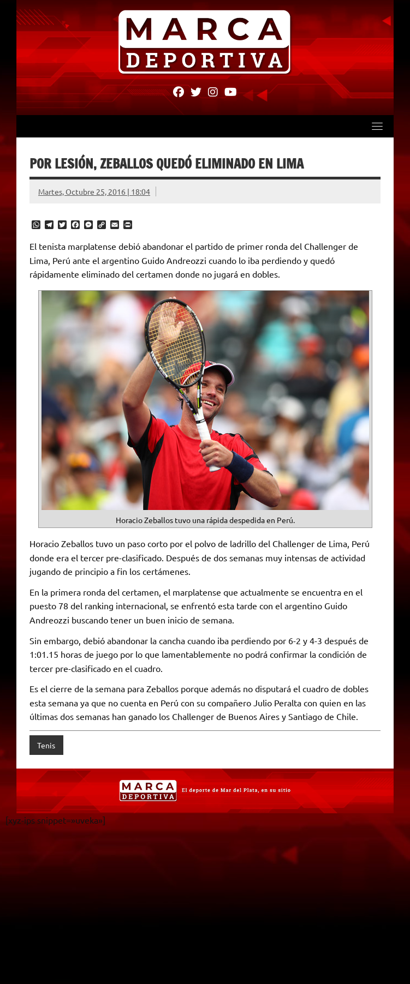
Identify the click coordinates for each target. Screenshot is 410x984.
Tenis (46, 745)
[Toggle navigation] (377, 126)
